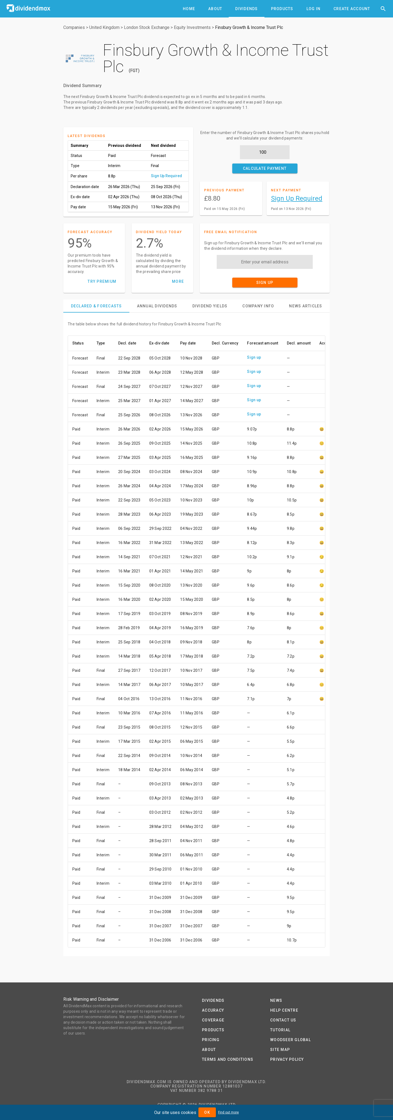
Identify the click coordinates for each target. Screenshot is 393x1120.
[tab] (189, 8)
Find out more (228, 1112)
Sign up (254, 357)
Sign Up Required (166, 176)
